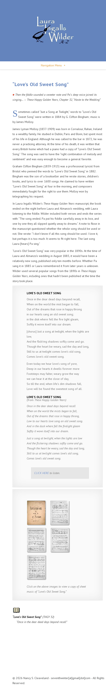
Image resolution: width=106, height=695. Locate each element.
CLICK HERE (41, 473)
